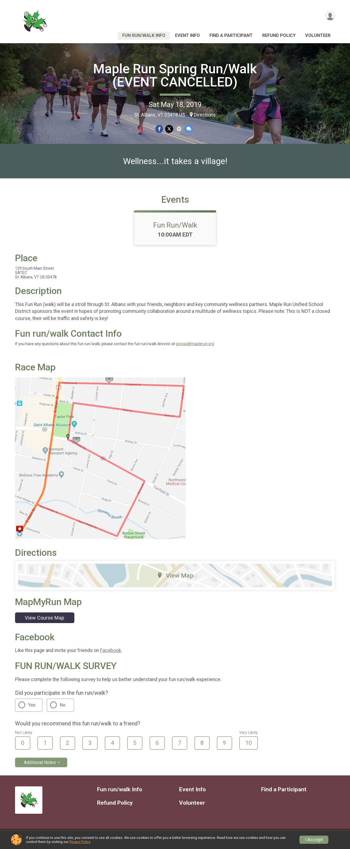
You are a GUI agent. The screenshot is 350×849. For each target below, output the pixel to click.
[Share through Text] (188, 129)
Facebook (110, 654)
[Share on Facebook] (160, 129)
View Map (175, 578)
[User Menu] (330, 16)
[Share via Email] (179, 129)
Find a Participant (231, 35)
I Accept (314, 839)
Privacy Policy (79, 842)
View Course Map (44, 621)
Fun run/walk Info (143, 35)
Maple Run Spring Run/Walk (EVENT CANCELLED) (175, 75)
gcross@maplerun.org (195, 347)
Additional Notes (40, 765)
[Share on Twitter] (169, 129)
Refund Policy (279, 35)
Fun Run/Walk (175, 228)
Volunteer (318, 35)
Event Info (187, 35)
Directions (205, 115)
